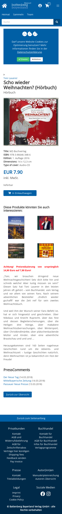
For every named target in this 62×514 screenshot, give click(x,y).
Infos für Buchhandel (45, 444)
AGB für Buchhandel (45, 440)
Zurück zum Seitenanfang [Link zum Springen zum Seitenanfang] (31, 418)
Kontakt (16, 433)
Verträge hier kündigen (16, 451)
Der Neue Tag (11, 377)
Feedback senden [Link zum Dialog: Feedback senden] (16, 458)
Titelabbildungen (16, 478)
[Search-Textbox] (28, 22)
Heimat (6, 14)
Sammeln (18, 14)
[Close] (23, 59)
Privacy (16, 496)
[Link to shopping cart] (47, 6)
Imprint (16, 492)
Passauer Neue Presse (15, 384)
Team (30, 14)
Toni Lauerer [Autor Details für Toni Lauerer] (10, 78)
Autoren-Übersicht (45, 478)
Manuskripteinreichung (46, 475)
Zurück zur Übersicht (17, 394)
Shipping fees (16, 454)
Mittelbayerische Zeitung (17, 380)
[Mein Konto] (40, 6)
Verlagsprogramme (45, 447)
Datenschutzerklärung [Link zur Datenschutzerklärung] (29, 52)
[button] (58, 6)
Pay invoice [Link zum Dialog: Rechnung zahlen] (16, 461)
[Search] (56, 22)
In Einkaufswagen (20, 193)
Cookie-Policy (16, 499)
